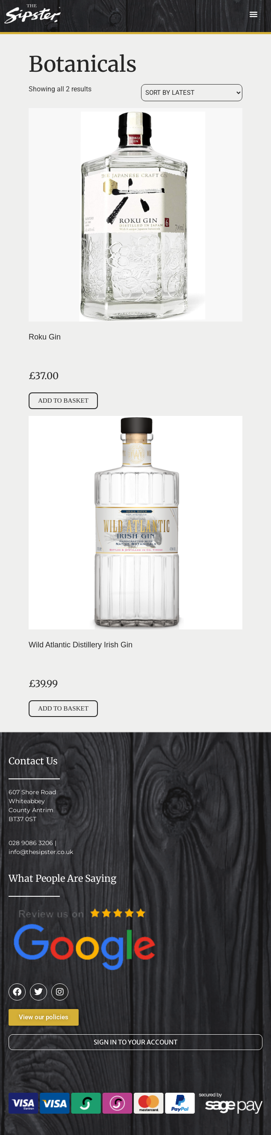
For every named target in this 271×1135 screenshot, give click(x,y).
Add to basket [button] (63, 400)
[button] (253, 14)
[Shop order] (191, 92)
